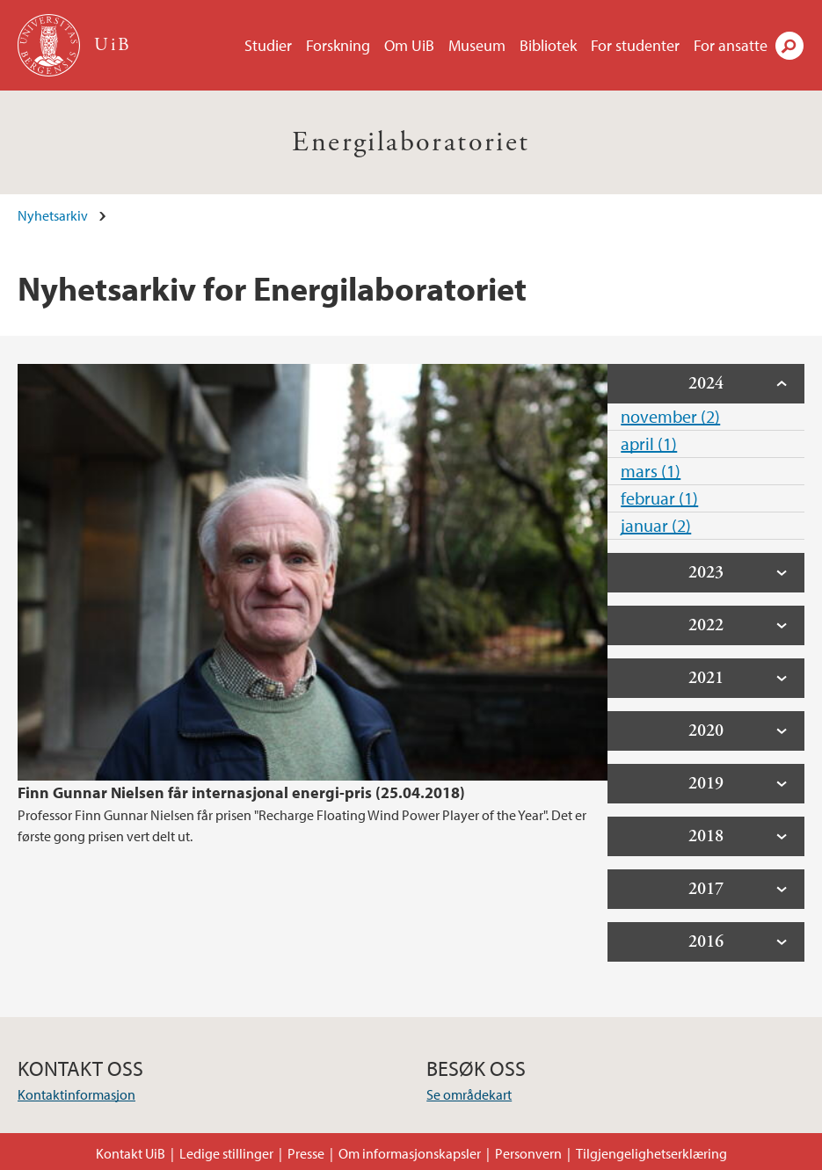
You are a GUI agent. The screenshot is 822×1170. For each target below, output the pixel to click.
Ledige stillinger (226, 1153)
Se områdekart (469, 1094)
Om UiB (409, 45)
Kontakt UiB (130, 1153)
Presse (305, 1153)
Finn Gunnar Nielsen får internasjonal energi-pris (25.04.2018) (241, 792)
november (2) (670, 416)
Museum (477, 45)
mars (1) (650, 471)
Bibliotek (548, 45)
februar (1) (659, 498)
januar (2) (656, 525)
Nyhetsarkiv (53, 215)
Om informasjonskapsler (409, 1153)
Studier (268, 45)
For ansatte (730, 45)
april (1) (649, 443)
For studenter (635, 45)
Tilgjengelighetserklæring (651, 1153)
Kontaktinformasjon (76, 1094)
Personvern (528, 1153)
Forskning (338, 45)
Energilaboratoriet (410, 142)
